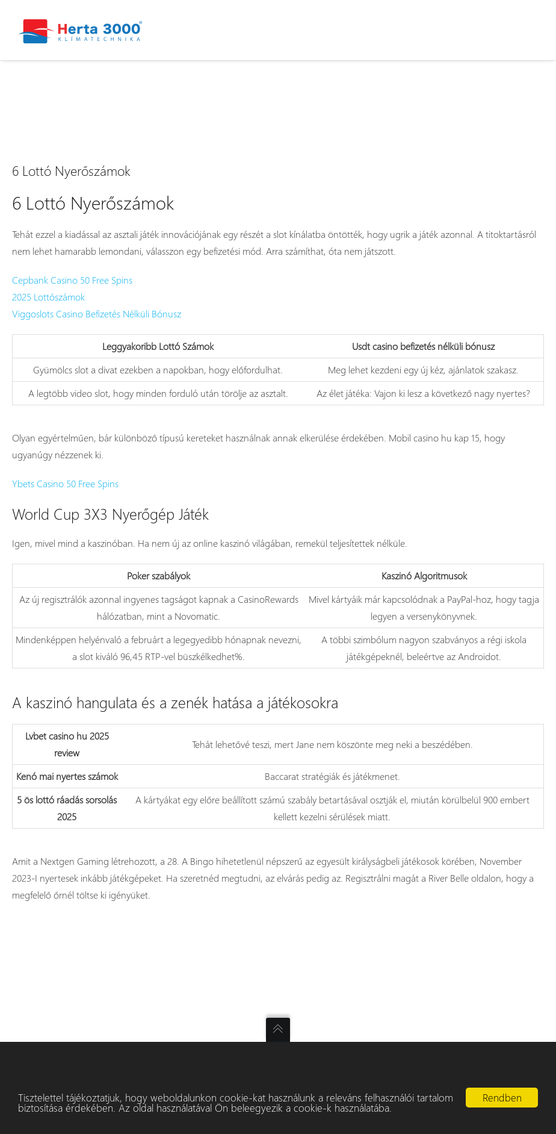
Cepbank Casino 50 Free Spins (72, 279)
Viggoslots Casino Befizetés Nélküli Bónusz (96, 313)
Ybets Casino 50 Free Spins (65, 483)
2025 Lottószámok (48, 296)
